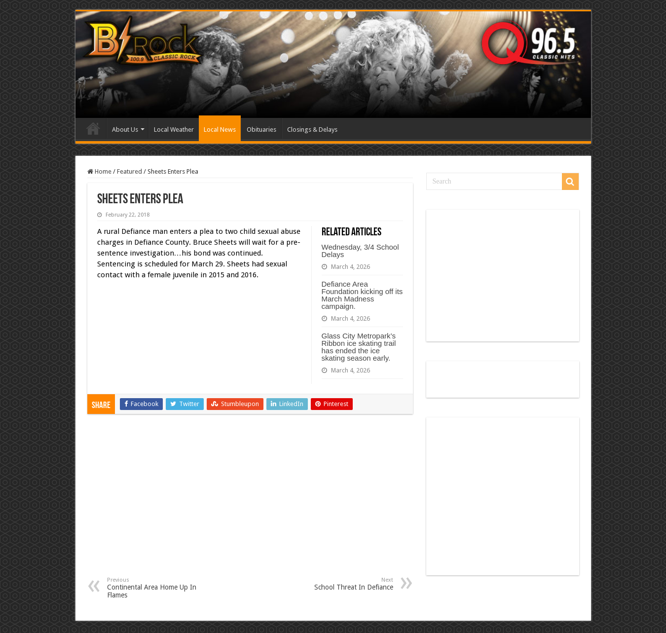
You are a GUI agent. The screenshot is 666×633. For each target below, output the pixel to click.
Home (93, 128)
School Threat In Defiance (342, 584)
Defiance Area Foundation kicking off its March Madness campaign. (362, 295)
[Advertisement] (250, 503)
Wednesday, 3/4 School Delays (360, 251)
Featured (129, 171)
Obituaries (261, 129)
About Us (125, 129)
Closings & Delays (312, 129)
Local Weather (174, 129)
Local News (220, 129)
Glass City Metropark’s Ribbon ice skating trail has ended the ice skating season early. (359, 347)
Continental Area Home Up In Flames (157, 588)
